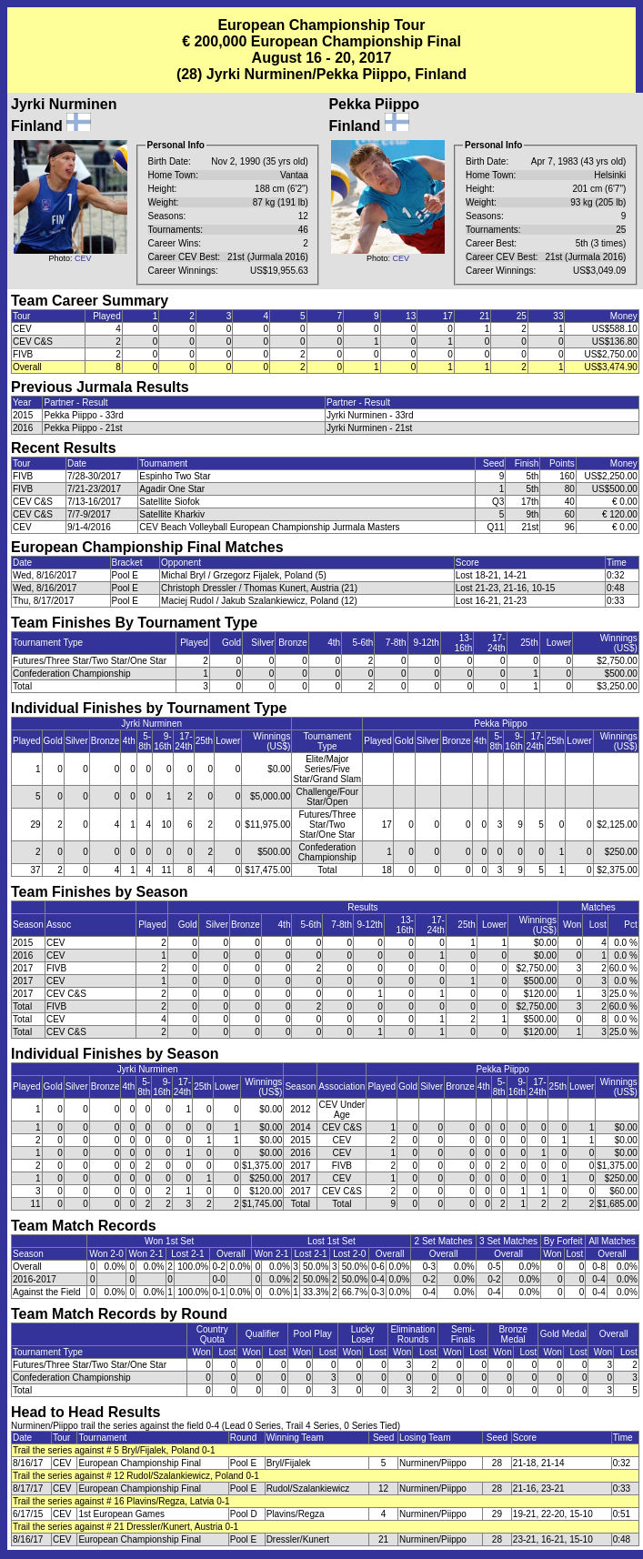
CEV (83, 258)
